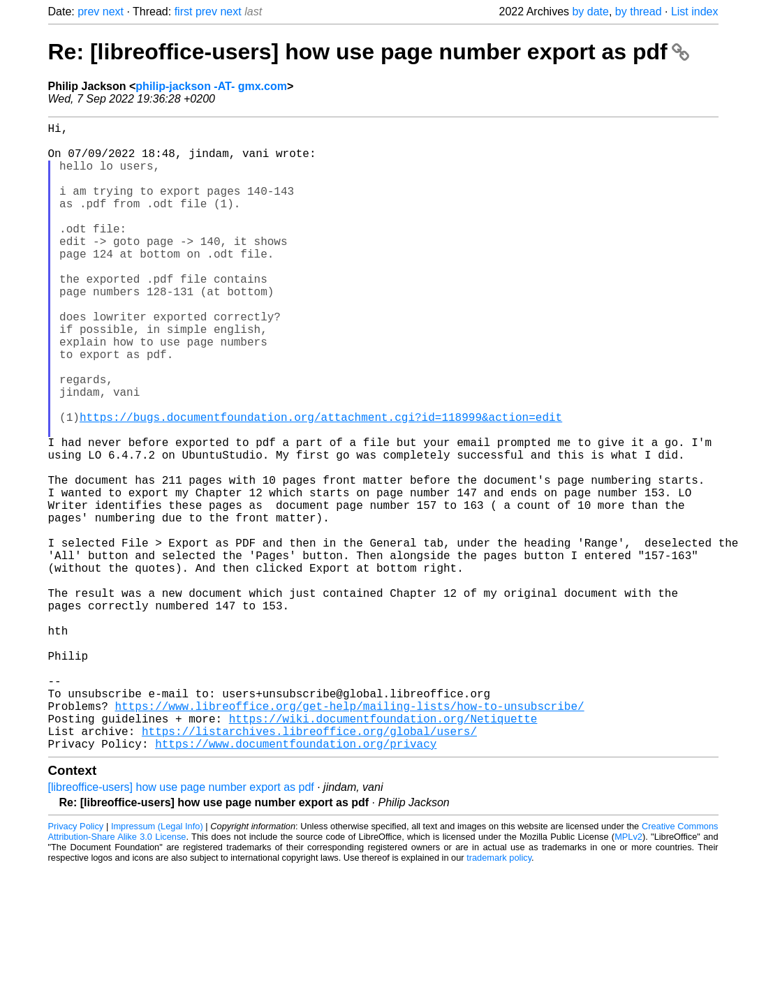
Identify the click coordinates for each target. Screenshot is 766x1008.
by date (590, 11)
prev (88, 11)
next (113, 11)
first (184, 11)
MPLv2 (628, 976)
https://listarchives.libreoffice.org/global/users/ (309, 867)
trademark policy (498, 997)
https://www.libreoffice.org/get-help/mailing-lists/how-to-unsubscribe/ (349, 837)
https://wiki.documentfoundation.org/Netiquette (383, 852)
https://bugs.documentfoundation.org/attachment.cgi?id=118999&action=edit (321, 483)
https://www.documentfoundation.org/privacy (295, 883)
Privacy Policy (76, 966)
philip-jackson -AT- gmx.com (211, 86)
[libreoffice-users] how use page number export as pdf (181, 927)
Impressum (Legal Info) (157, 966)
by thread (638, 11)
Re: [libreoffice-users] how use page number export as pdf (368, 51)
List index (695, 11)
